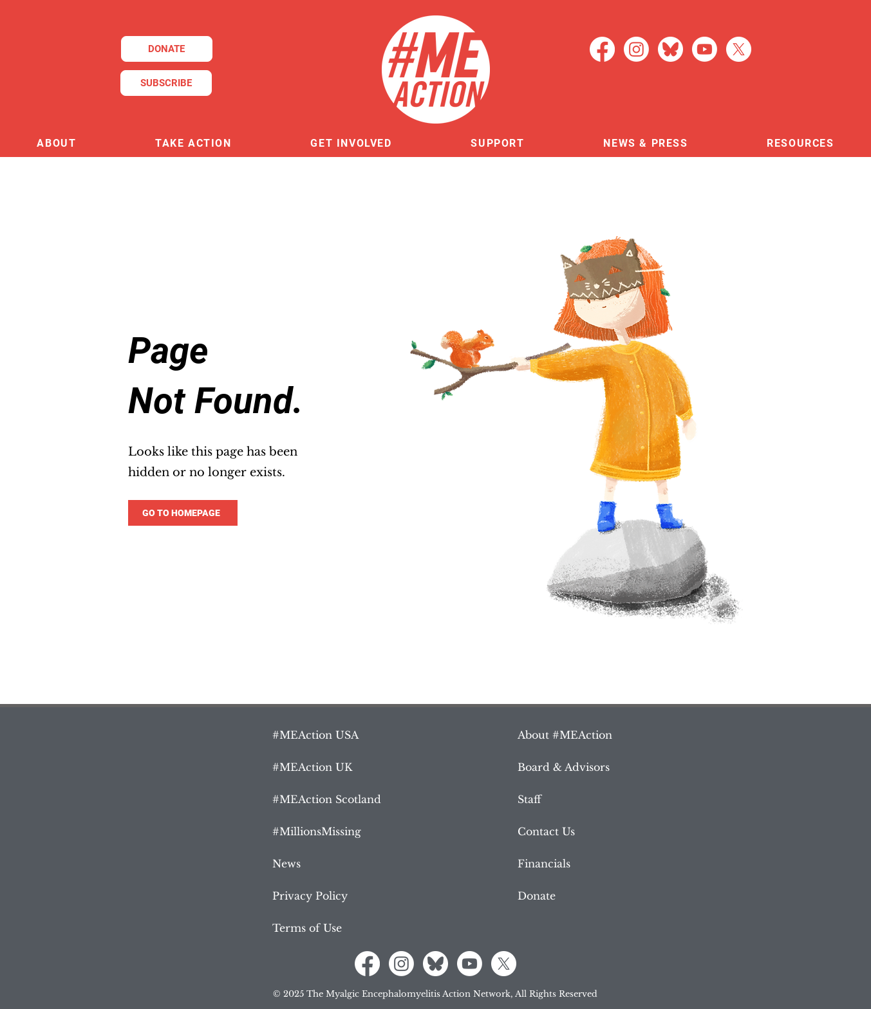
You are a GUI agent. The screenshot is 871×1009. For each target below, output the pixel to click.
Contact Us (546, 831)
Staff (529, 799)
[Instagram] (636, 49)
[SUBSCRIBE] (166, 83)
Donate (537, 895)
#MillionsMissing (316, 831)
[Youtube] (704, 49)
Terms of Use (307, 927)
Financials (544, 863)
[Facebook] (602, 49)
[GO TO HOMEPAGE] (183, 513)
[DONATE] (166, 49)
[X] (738, 49)
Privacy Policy (310, 895)
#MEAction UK (312, 767)
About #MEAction (565, 734)
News (286, 863)
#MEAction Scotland (326, 799)
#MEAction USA (315, 734)
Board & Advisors (564, 767)
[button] (56, 144)
